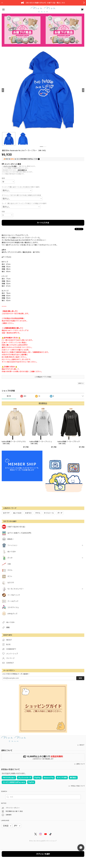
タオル (9, 570)
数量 (3, 211)
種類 (3, 178)
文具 (9, 564)
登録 (80, 678)
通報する (80, 383)
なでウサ (10, 583)
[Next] (83, 90)
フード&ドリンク (13, 595)
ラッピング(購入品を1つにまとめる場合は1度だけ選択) (21, 187)
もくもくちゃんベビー (15, 589)
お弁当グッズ (12, 614)
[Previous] (3, 90)
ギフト (9, 576)
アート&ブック (12, 601)
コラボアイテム (13, 607)
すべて (9, 396)
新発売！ (10, 539)
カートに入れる (43, 223)
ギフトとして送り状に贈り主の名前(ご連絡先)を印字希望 (21, 195)
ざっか (9, 558)
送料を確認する (22, 170)
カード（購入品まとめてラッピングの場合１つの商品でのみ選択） (25, 203)
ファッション (12, 545)
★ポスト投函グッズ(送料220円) (19, 533)
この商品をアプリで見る (43, 377)
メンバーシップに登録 (9, 166)
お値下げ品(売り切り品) (16, 527)
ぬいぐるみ (11, 551)
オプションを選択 (43, 854)
